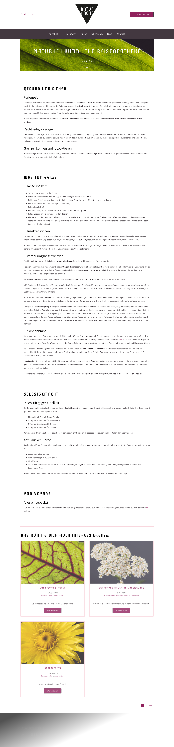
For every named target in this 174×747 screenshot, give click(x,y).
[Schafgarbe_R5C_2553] (121, 542)
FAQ (33, 14)
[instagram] (25, 14)
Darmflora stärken (53, 587)
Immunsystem (59, 595)
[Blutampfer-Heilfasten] (52, 542)
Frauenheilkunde (122, 595)
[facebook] (21, 14)
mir (147, 507)
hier (120, 339)
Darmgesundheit (47, 595)
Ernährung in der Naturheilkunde (121, 587)
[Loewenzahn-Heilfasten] (52, 622)
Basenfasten (52, 668)
